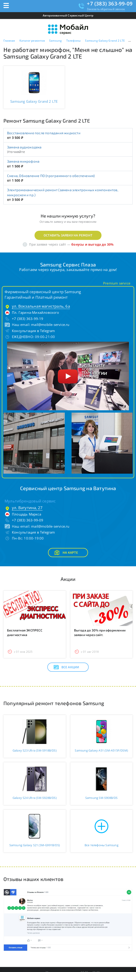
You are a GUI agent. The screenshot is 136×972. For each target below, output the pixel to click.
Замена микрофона (23, 161)
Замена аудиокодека (24, 147)
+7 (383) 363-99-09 (110, 3)
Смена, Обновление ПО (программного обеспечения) (51, 176)
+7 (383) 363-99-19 (27, 318)
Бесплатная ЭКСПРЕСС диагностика (24, 632)
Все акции (66, 667)
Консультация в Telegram (33, 330)
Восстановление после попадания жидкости (43, 133)
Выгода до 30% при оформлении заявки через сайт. (100, 632)
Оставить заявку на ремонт (68, 235)
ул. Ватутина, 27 (27, 507)
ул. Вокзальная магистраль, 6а (41, 306)
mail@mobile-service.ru (50, 324)
